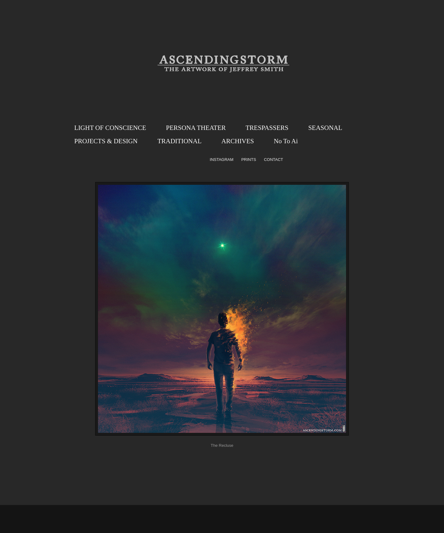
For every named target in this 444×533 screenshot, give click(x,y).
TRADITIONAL (180, 141)
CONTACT (273, 159)
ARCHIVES (237, 141)
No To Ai (286, 141)
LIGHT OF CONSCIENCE (110, 127)
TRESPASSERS (267, 127)
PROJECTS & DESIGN (106, 141)
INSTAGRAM (221, 159)
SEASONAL (325, 127)
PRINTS (248, 159)
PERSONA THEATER (196, 127)
